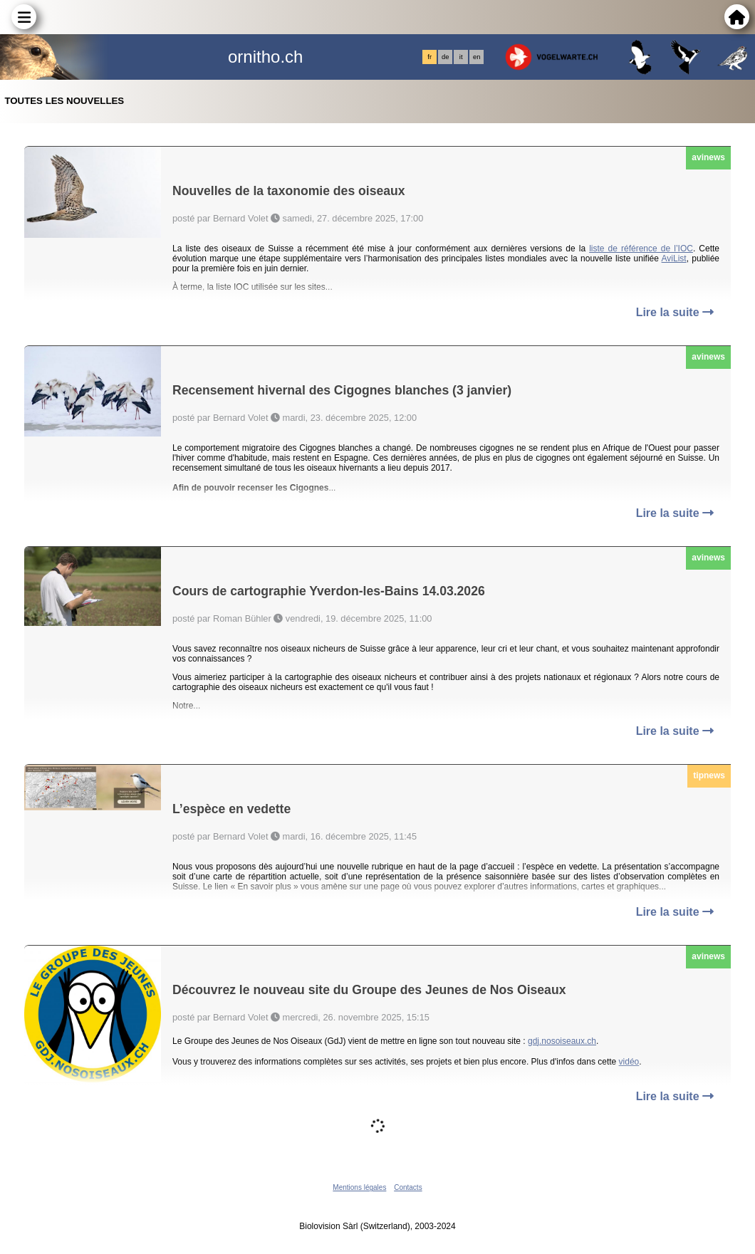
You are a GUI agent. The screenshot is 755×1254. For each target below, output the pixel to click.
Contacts (408, 1187)
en (476, 57)
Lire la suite (675, 312)
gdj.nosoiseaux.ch (562, 1041)
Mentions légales (359, 1187)
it (461, 57)
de (445, 57)
